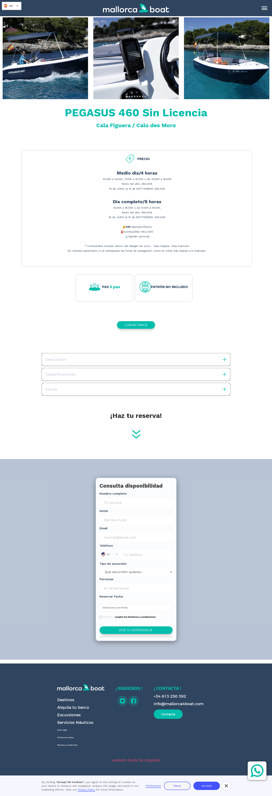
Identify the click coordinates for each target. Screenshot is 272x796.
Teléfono (106, 545)
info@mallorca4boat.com (179, 704)
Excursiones (69, 715)
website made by (136, 760)
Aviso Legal (62, 730)
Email (103, 528)
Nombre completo (113, 493)
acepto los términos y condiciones (135, 617)
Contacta (168, 714)
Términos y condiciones (67, 745)
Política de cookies (65, 738)
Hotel (104, 511)
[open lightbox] (45, 58)
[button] (109, 554)
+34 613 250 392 (170, 696)
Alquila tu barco (73, 707)
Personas (107, 579)
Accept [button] (207, 786)
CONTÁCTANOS (136, 325)
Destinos (65, 700)
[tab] (127, 96)
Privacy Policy (86, 789)
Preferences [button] (153, 785)
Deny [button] (177, 786)
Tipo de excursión (113, 563)
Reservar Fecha (111, 596)
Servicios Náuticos (75, 722)
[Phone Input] (146, 554)
